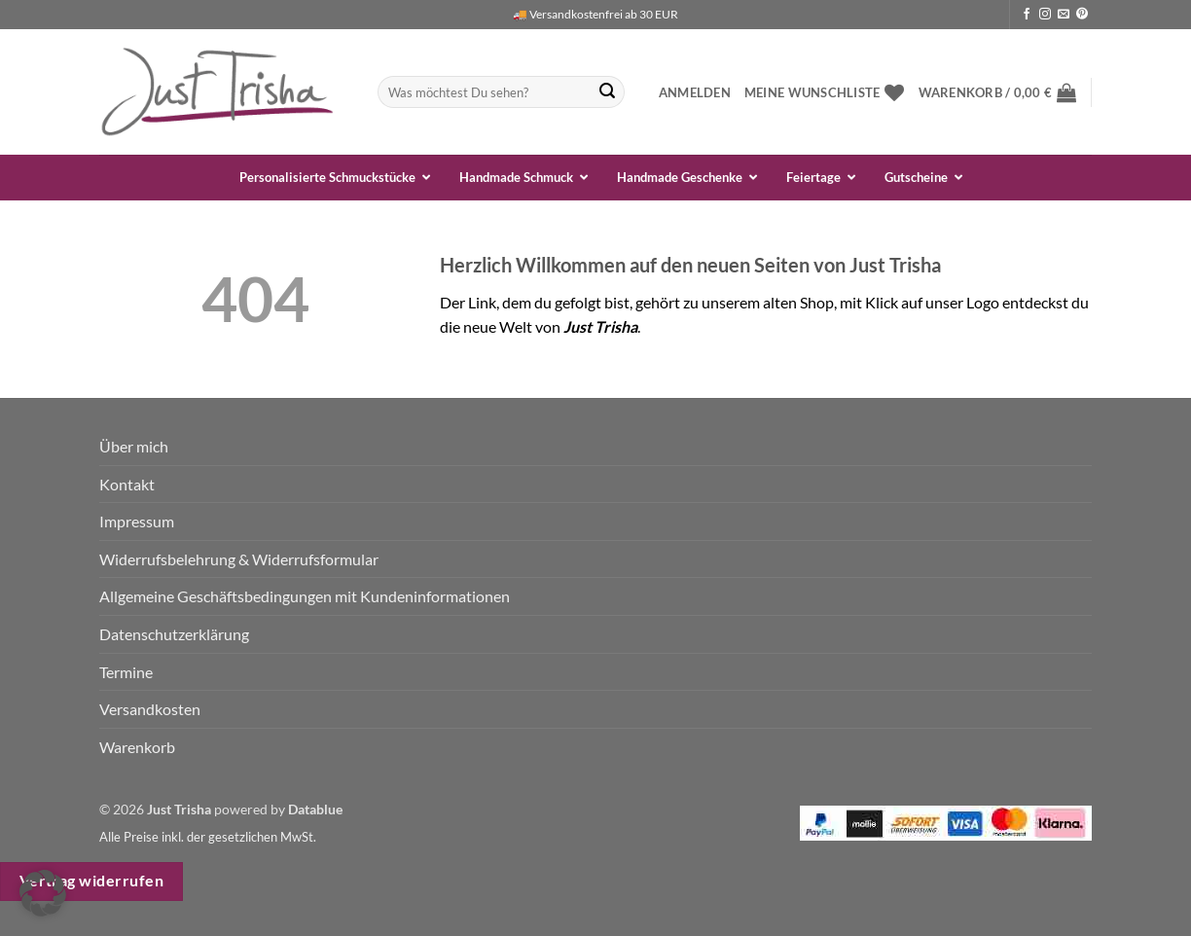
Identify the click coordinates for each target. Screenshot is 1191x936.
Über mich (133, 446)
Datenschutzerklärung (174, 634)
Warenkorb (137, 747)
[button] (695, 92)
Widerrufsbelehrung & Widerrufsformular (239, 559)
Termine (126, 672)
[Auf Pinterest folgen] (1082, 14)
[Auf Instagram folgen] (1045, 14)
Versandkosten (149, 709)
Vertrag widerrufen (91, 880)
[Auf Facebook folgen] (1026, 14)
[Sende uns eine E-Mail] (1063, 14)
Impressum (136, 521)
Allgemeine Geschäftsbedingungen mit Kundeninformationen (304, 596)
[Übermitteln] (607, 92)
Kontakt (127, 484)
